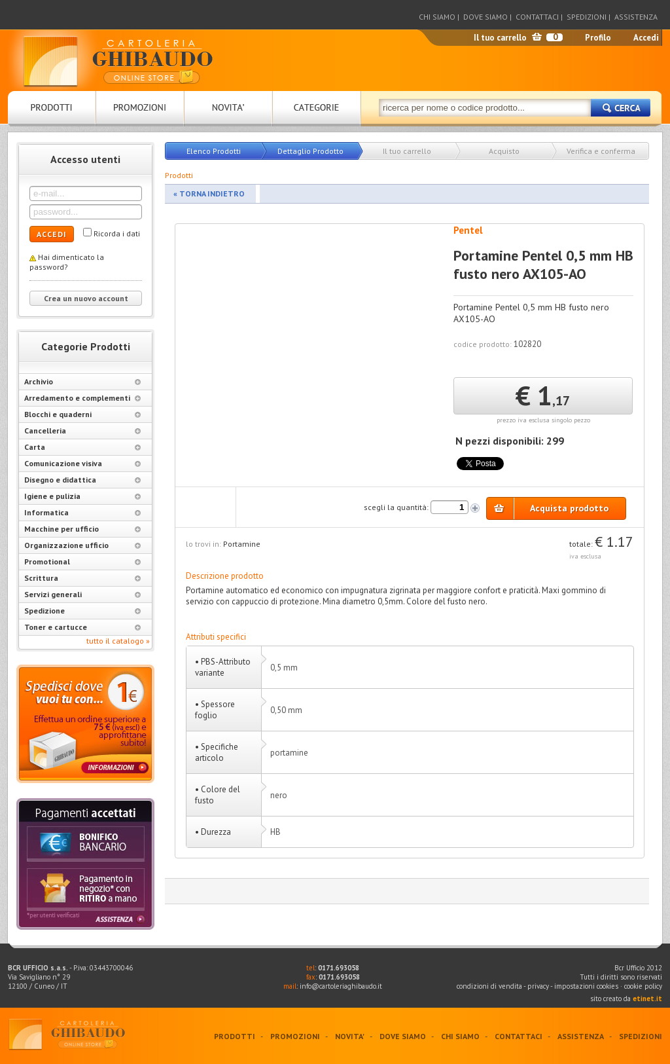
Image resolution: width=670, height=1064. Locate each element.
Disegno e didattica (82, 480)
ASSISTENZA (636, 17)
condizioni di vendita (489, 986)
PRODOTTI (234, 1036)
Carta (82, 447)
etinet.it (647, 998)
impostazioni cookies (587, 986)
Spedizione (82, 610)
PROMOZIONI (295, 1036)
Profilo (598, 37)
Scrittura (82, 578)
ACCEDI (52, 234)
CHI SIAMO (437, 17)
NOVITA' (349, 1036)
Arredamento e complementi (82, 398)
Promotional (82, 561)
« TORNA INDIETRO (209, 193)
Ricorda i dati (117, 233)
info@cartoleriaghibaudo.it (341, 986)
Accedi (646, 37)
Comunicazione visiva (82, 463)
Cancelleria (82, 430)
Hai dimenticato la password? (66, 262)
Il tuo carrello (500, 37)
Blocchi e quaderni (82, 414)
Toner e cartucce (82, 627)
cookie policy (643, 986)
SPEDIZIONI (587, 17)
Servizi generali (82, 594)
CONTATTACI (537, 17)
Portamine (241, 544)
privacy (538, 986)
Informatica (82, 512)
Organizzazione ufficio (82, 545)
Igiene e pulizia (82, 496)
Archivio (82, 381)
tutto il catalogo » (118, 641)
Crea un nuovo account (86, 298)
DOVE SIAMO (485, 17)
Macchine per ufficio (82, 529)
